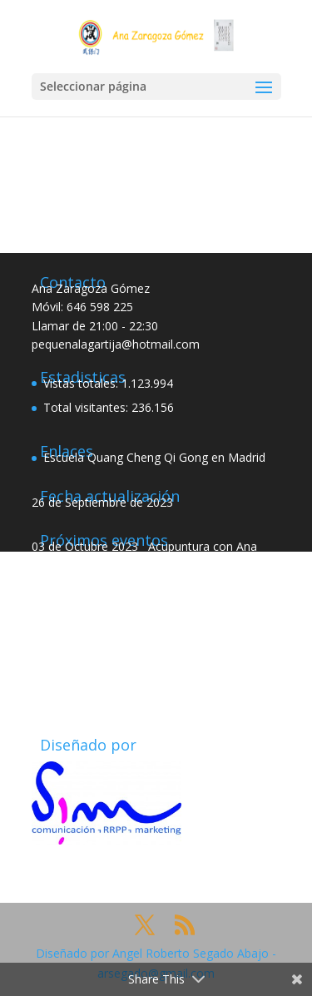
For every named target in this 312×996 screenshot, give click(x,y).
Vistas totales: (82, 383)
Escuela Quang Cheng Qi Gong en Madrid (154, 457)
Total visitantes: (87, 407)
